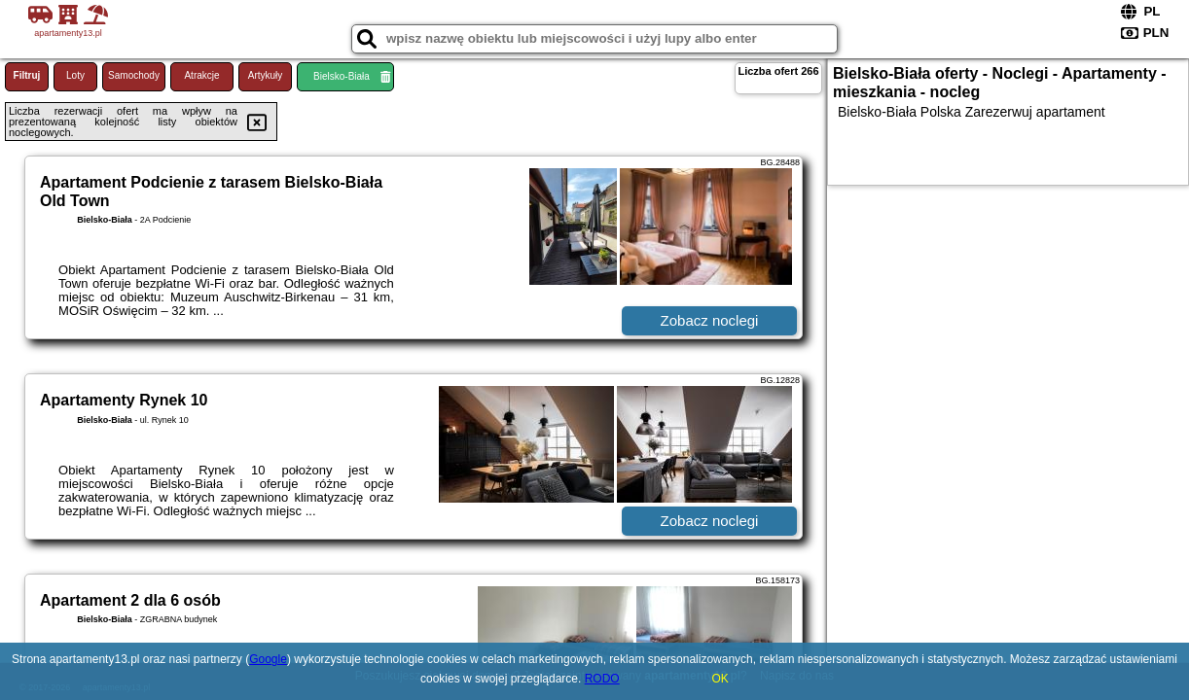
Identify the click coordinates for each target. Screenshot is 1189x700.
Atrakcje (201, 75)
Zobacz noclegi (710, 320)
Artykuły (265, 75)
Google (268, 659)
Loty (75, 75)
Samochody (134, 75)
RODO (602, 678)
